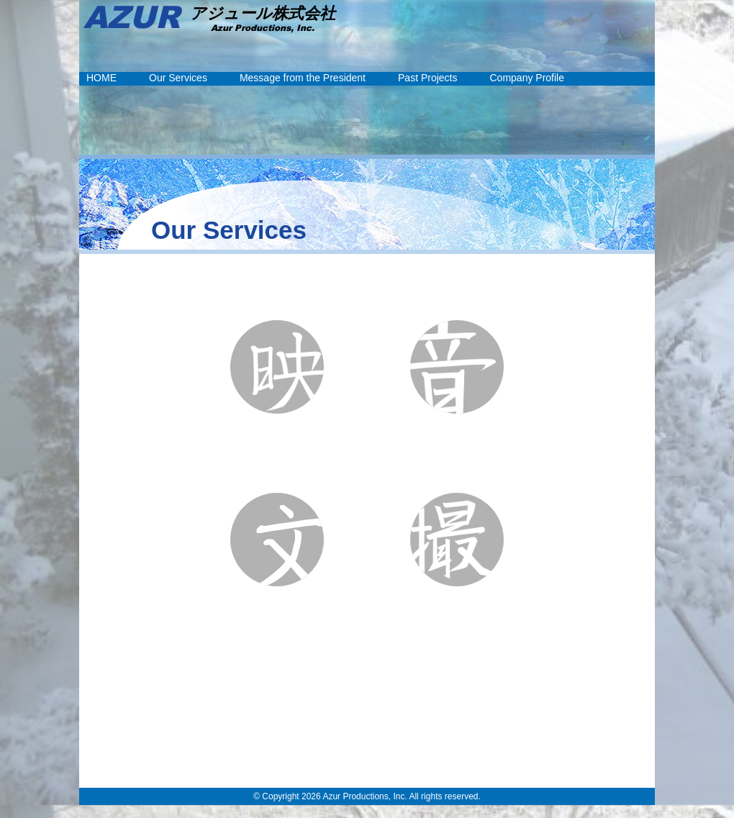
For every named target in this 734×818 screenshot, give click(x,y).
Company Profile (527, 77)
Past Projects (427, 77)
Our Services (178, 77)
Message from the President (303, 77)
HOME (101, 77)
